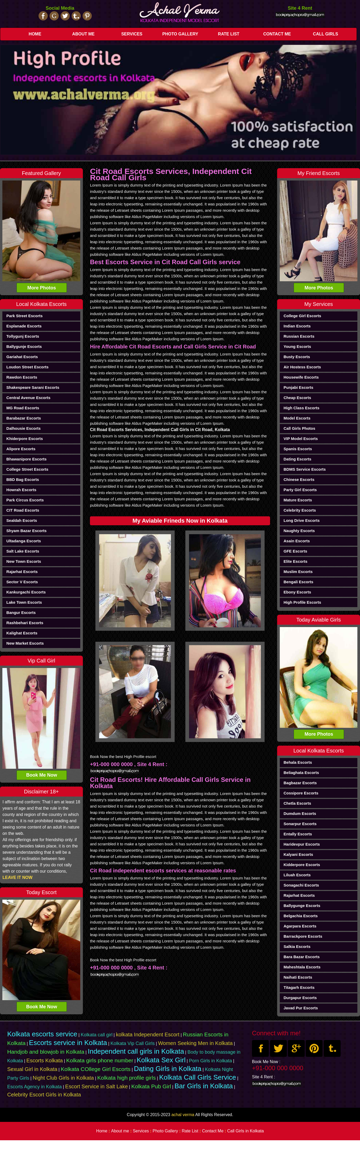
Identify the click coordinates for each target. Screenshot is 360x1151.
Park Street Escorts (24, 316)
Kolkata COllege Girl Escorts (96, 1069)
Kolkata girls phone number (99, 1060)
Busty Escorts (296, 356)
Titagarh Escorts (298, 987)
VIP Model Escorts (300, 438)
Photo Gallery (180, 34)
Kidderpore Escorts (301, 864)
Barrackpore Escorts (302, 936)
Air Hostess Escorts (302, 367)
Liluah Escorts (296, 875)
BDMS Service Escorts (304, 469)
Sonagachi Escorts (301, 885)
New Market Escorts (25, 643)
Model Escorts (296, 418)
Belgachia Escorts (300, 916)
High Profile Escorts (302, 602)
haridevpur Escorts (301, 844)
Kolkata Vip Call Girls (132, 1043)
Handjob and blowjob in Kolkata (45, 1052)
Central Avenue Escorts (28, 397)
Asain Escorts (296, 541)
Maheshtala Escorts (301, 967)
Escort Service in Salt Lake (96, 1086)
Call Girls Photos (299, 428)
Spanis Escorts (297, 449)
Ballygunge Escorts (301, 905)
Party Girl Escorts (300, 489)
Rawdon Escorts (21, 377)
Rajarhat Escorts (21, 571)
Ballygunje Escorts (24, 346)
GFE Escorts (295, 551)
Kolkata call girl (96, 1034)
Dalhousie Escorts (23, 428)
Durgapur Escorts (300, 997)
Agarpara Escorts (299, 926)
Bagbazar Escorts (300, 783)
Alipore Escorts (20, 449)
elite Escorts (295, 561)
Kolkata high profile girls (126, 1078)
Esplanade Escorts (23, 326)
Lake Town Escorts (24, 602)
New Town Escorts (23, 561)
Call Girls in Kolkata (245, 1131)
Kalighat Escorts (21, 633)
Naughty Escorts (299, 530)
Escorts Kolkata (44, 1060)
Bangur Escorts (21, 612)
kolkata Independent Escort (147, 1034)
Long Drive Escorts (301, 520)
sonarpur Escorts (299, 823)
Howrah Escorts (21, 489)
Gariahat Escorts (22, 356)
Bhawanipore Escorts (26, 459)
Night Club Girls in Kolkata (63, 1078)
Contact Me (277, 34)
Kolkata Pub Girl (151, 1086)
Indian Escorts (296, 326)
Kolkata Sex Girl (161, 1060)
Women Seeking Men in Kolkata (195, 1043)
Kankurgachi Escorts (26, 592)
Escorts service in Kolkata (68, 1043)
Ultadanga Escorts (23, 541)
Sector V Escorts (22, 582)
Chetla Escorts (297, 803)
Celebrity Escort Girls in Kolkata (44, 1094)
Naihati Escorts (297, 977)
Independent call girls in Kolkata (136, 1051)
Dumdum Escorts (299, 813)
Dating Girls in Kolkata (167, 1069)
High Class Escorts (301, 408)
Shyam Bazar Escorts (26, 530)
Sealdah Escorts (21, 520)
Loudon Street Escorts (27, 367)
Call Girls (325, 34)
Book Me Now (41, 775)
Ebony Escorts (297, 592)
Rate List (228, 34)
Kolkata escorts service (42, 1034)
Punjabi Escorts (298, 387)
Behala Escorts (297, 762)
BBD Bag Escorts (22, 479)
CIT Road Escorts (22, 510)
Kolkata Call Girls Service (197, 1077)
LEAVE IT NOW (17, 877)
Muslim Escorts (298, 571)
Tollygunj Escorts (22, 336)
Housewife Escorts (301, 377)
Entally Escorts (297, 834)
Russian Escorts (298, 336)
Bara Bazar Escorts (301, 956)
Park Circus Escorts (25, 500)
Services (131, 34)
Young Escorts (297, 346)
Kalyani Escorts (298, 854)
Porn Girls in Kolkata (210, 1060)
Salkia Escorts (296, 946)
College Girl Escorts (302, 316)
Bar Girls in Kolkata (203, 1086)
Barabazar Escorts (23, 418)
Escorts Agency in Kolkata (34, 1086)
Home (35, 34)
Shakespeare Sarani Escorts (32, 387)
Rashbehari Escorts (24, 622)
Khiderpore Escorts (24, 438)
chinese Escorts (298, 479)
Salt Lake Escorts (22, 551)
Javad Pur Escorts (300, 1008)
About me (83, 34)
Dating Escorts (297, 459)
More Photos (41, 287)
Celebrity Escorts (299, 510)
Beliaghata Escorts (301, 772)
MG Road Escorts (22, 408)
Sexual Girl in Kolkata (32, 1069)
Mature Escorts (297, 500)
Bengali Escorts (298, 582)
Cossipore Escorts (300, 793)
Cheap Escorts (297, 397)
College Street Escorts (27, 469)
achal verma (182, 1114)
